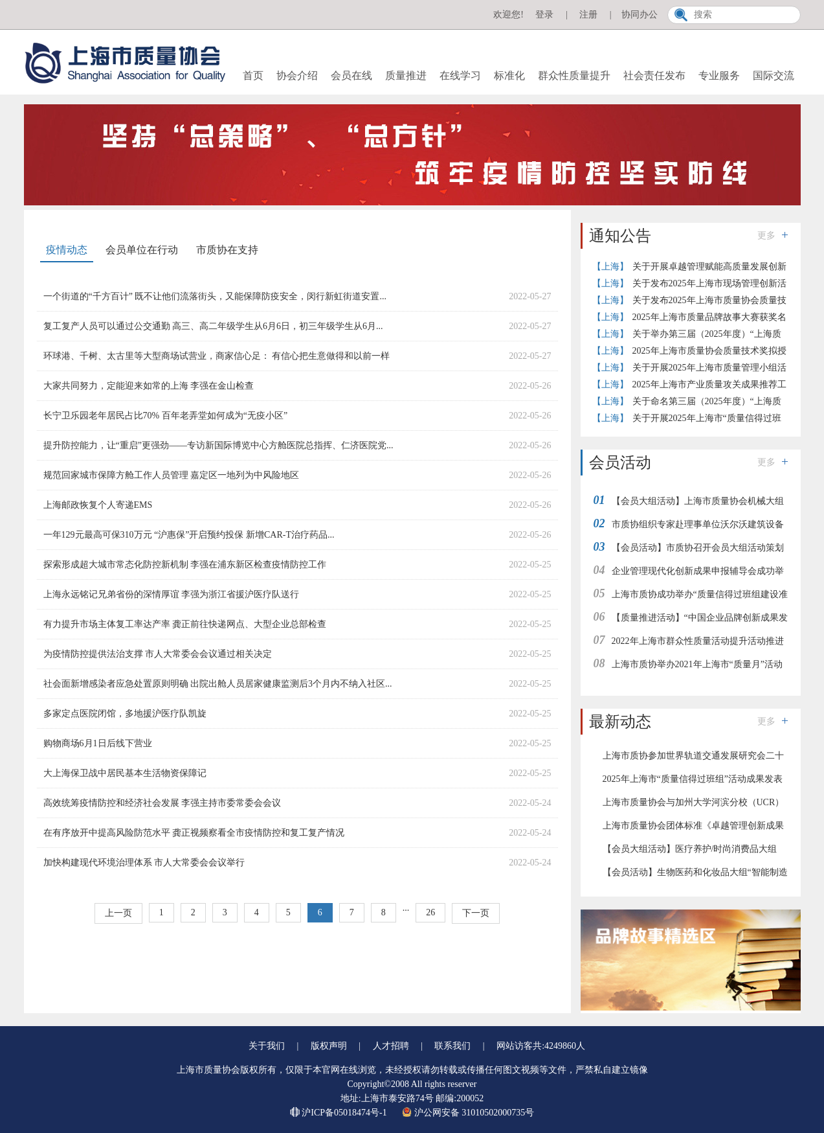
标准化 (509, 75)
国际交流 (773, 75)
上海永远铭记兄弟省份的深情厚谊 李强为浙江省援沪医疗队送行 (171, 594)
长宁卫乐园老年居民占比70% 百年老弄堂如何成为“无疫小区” (165, 415)
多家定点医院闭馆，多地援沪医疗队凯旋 (124, 713)
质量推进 (406, 75)
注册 (588, 14)
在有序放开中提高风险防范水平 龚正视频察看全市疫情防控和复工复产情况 (194, 833)
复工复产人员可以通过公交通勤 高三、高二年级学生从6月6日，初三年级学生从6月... (213, 326)
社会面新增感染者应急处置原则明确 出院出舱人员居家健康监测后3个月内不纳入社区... (217, 684)
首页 (253, 75)
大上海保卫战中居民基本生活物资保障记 (124, 773)
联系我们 (452, 1046)
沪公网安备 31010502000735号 (468, 1112)
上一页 (118, 913)
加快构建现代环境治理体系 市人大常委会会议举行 (144, 862)
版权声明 (329, 1046)
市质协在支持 (227, 249)
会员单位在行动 (142, 249)
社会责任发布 (654, 75)
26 (430, 912)
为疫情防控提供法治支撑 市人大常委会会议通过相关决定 (158, 654)
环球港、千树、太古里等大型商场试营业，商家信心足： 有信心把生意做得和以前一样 (216, 356)
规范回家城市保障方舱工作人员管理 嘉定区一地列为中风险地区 (171, 475)
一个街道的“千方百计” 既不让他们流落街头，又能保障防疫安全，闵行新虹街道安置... (214, 296)
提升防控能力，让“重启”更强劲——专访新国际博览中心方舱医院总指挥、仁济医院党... (218, 445)
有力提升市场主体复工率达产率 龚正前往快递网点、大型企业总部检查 (185, 624)
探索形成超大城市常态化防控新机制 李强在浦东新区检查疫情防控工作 (185, 564)
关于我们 (267, 1046)
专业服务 (719, 75)
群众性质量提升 (574, 75)
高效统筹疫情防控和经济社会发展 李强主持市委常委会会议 (162, 803)
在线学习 (460, 75)
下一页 (475, 913)
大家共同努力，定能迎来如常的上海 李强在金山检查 (148, 386)
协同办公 (639, 14)
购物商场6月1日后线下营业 (97, 743)
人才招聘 (391, 1046)
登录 (544, 14)
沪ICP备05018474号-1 (339, 1112)
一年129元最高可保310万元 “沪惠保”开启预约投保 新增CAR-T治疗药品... (189, 535)
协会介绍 (297, 75)
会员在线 (351, 75)
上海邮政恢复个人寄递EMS (98, 505)
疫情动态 (66, 249)
